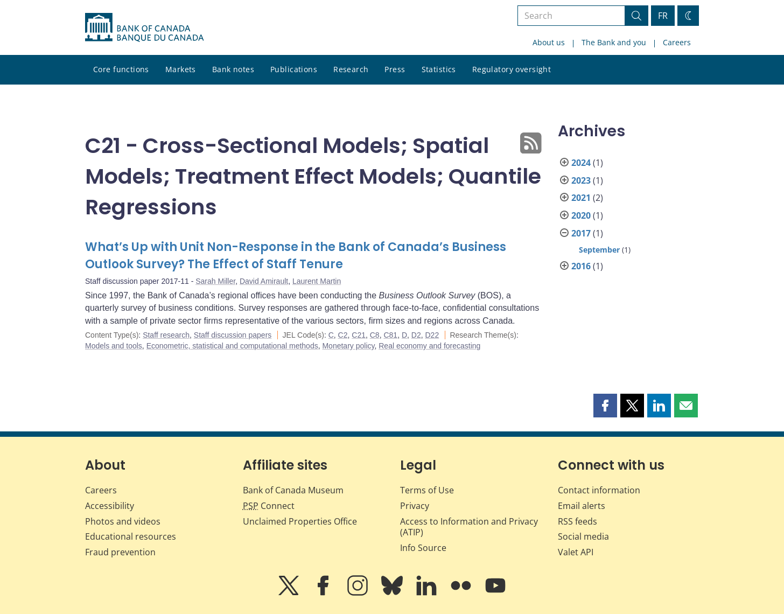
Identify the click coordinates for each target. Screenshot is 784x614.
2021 (581, 198)
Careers (677, 42)
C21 (359, 335)
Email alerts (581, 506)
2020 (581, 215)
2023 (581, 180)
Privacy (414, 506)
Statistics (439, 69)
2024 (581, 163)
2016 (581, 266)
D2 (416, 335)
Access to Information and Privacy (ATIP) (469, 527)
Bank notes (233, 69)
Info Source (423, 548)
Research (350, 69)
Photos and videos (122, 521)
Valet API (575, 552)
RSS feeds (577, 521)
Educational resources (130, 536)
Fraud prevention (120, 552)
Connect (269, 506)
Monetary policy (348, 345)
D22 (432, 335)
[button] (605, 405)
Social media (583, 536)
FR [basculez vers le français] (663, 16)
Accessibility (109, 506)
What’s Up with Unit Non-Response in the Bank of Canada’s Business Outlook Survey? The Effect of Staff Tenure (295, 256)
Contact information (599, 490)
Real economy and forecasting (429, 345)
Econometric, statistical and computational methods (232, 345)
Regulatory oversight (511, 69)
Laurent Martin (316, 281)
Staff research (166, 335)
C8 (375, 335)
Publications (293, 69)
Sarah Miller (215, 281)
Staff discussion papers (233, 335)
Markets (180, 69)
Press (394, 69)
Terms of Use (427, 490)
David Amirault (264, 281)
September (599, 250)
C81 (390, 335)
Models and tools (113, 345)
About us (549, 42)
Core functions (121, 69)
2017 (581, 233)
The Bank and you (614, 42)
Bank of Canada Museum (293, 490)
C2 (343, 335)
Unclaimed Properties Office (300, 521)
